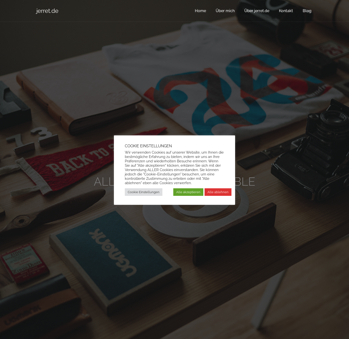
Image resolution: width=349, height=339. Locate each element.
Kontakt (286, 10)
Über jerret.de (256, 10)
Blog (307, 10)
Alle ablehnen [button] (218, 192)
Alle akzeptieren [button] (188, 192)
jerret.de (47, 10)
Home (200, 10)
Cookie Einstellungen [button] (143, 192)
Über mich (225, 10)
